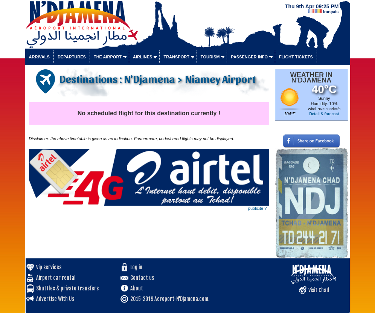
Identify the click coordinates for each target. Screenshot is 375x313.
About (136, 288)
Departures (72, 57)
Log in (136, 267)
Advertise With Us (55, 299)
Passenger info (249, 57)
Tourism (210, 57)
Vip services (48, 267)
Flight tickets (296, 57)
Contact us (142, 278)
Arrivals (39, 57)
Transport (176, 57)
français (330, 11)
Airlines (142, 57)
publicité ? (257, 208)
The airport (108, 57)
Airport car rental (56, 278)
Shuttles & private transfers (67, 288)
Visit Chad (318, 290)
